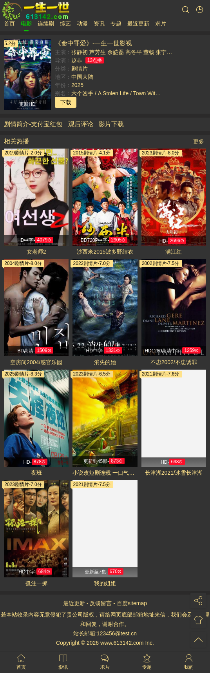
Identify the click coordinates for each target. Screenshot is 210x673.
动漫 (82, 23)
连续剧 (46, 23)
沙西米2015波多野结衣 (105, 252)
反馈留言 (101, 603)
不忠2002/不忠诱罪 (173, 362)
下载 (65, 102)
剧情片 (79, 68)
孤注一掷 (36, 583)
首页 (9, 23)
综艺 (65, 23)
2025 (77, 85)
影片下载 (111, 124)
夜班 (36, 473)
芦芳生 (97, 52)
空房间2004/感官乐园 (36, 362)
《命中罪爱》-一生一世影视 (93, 43)
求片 (160, 23)
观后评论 (80, 124)
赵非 (76, 60)
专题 (115, 23)
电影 (26, 23)
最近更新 (138, 23)
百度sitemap (132, 603)
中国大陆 (82, 77)
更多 (198, 141)
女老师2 (36, 252)
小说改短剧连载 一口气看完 (104, 473)
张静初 (79, 52)
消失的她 (105, 362)
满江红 (173, 252)
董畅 (148, 52)
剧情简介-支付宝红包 (33, 124)
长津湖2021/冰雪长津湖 (174, 473)
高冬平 (133, 52)
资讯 (99, 23)
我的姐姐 (105, 583)
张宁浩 (164, 52)
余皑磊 (115, 52)
